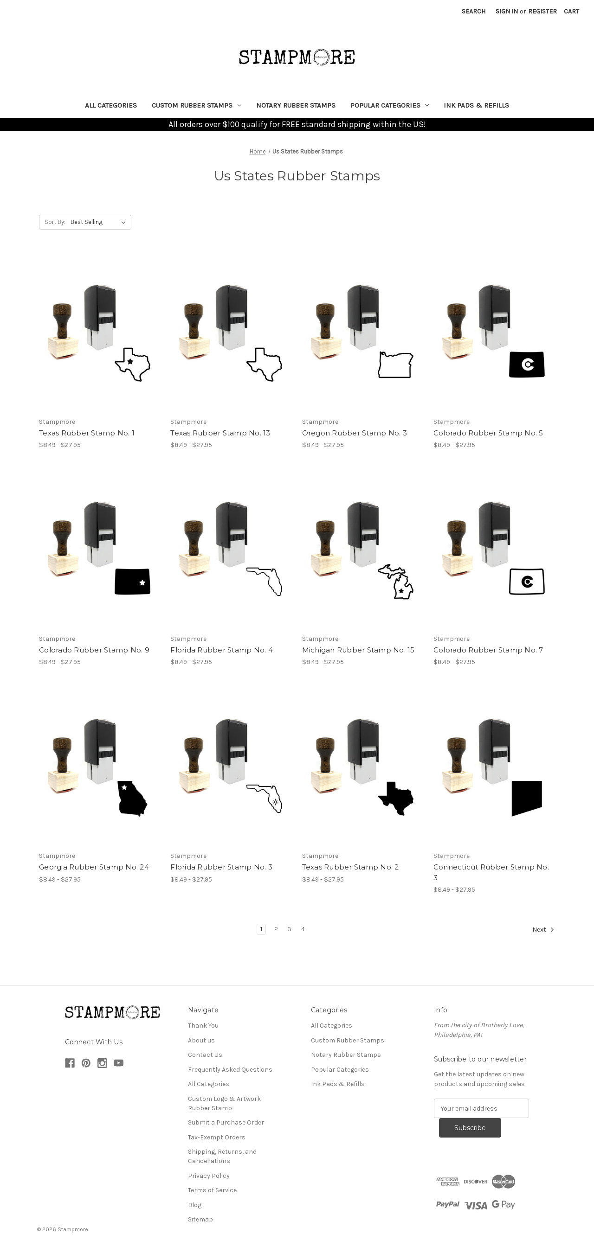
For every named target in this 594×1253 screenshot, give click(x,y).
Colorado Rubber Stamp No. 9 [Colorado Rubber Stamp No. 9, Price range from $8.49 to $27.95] (94, 650)
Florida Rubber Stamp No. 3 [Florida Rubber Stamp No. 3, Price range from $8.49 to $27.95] (221, 867)
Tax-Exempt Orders (216, 1137)
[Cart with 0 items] (571, 11)
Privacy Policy (209, 1176)
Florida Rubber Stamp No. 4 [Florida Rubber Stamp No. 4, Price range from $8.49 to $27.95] (221, 650)
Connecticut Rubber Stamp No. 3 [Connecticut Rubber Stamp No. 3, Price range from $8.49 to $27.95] (491, 872)
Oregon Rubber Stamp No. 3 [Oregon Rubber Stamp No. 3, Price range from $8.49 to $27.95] (354, 432)
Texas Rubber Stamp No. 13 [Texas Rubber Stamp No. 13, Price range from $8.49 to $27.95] (220, 432)
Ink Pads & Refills (476, 105)
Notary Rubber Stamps (296, 105)
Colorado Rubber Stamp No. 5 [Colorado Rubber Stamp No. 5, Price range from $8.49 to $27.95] (488, 432)
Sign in (507, 11)
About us (201, 1040)
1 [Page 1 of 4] (261, 929)
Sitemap (200, 1219)
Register (542, 11)
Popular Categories (389, 105)
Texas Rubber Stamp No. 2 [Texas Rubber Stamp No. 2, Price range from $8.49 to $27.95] (350, 867)
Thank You (203, 1025)
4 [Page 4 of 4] (303, 929)
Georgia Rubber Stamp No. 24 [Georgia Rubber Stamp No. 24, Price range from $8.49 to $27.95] (94, 867)
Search (473, 11)
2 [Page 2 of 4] (276, 929)
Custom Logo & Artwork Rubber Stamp (224, 1103)
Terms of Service (212, 1190)
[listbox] (100, 222)
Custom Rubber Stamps (196, 105)
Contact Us (205, 1055)
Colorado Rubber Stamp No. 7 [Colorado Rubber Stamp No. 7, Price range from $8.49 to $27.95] (488, 650)
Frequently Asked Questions (230, 1070)
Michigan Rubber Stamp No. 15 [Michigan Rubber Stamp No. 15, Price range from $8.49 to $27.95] (358, 650)
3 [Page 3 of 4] (289, 929)
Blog (194, 1205)
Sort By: (55, 221)
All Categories (111, 105)
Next (543, 929)
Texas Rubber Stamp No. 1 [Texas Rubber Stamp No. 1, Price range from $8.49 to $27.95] (87, 432)
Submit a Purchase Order (226, 1122)
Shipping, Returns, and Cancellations (222, 1156)
